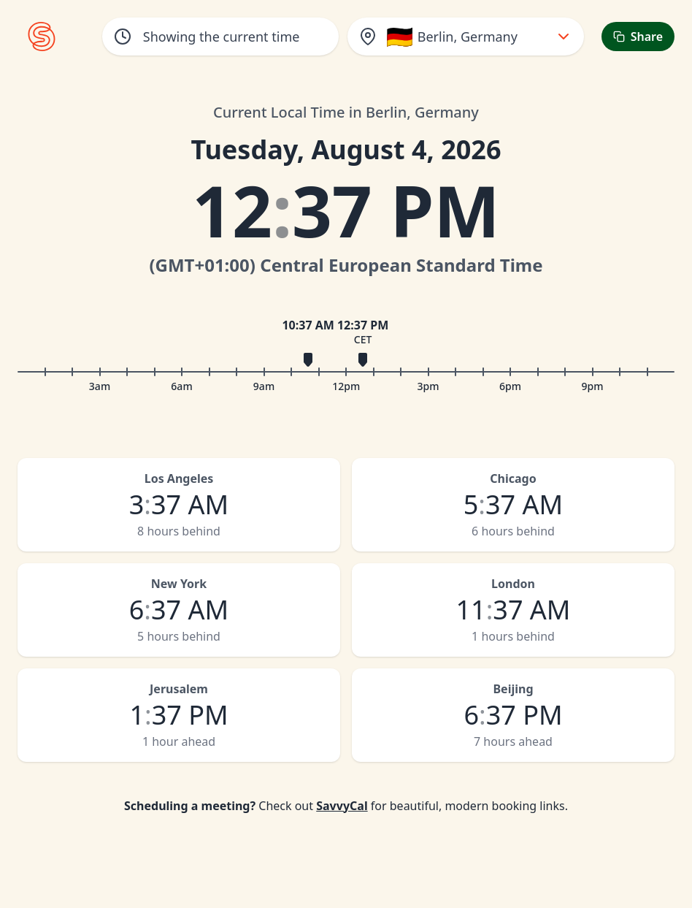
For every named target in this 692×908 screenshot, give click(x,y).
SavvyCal (341, 806)
